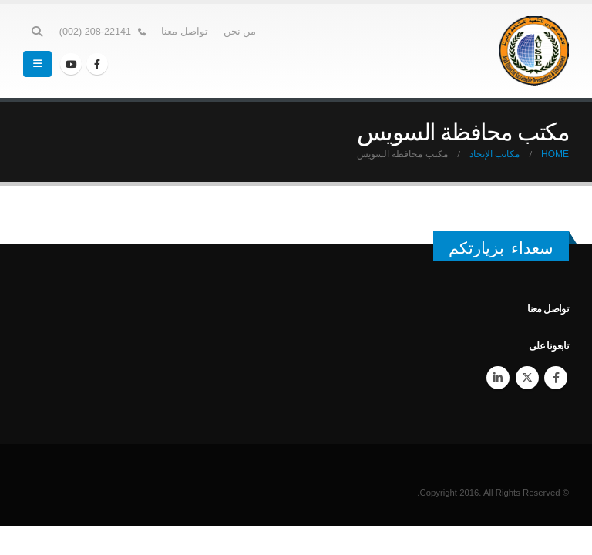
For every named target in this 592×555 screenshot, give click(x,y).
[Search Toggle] (37, 31)
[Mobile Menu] (37, 64)
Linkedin (498, 377)
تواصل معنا (184, 31)
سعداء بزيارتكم (501, 248)
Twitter (527, 377)
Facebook (555, 377)
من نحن (240, 31)
